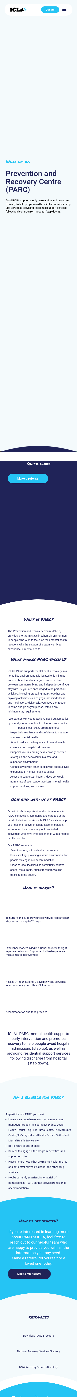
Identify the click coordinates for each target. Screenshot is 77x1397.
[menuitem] (50, 9)
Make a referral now (29, 1273)
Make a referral (28, 478)
